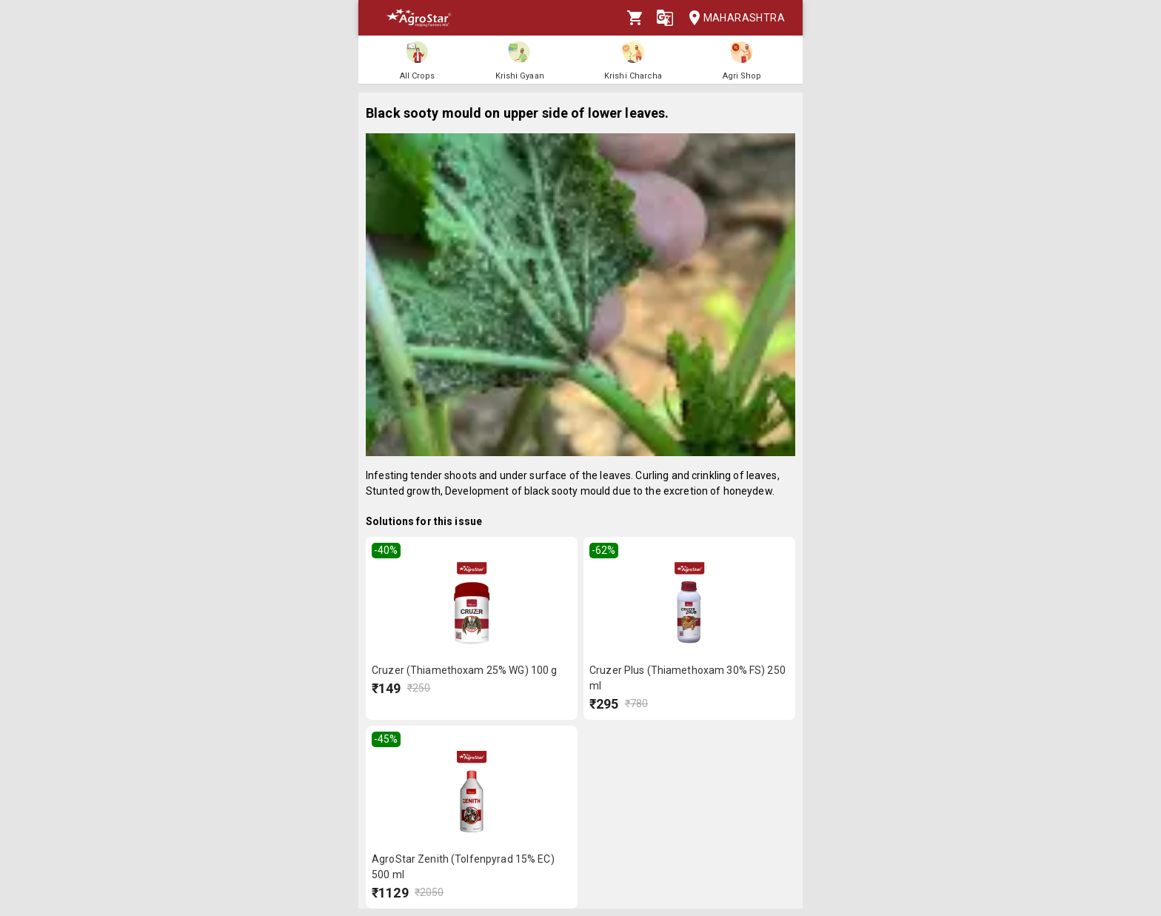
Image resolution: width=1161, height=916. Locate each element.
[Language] (665, 18)
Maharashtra (732, 18)
